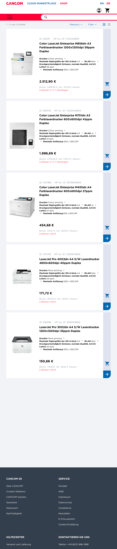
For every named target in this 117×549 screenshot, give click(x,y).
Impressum (64, 497)
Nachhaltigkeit (14, 513)
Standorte (11, 502)
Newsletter (64, 513)
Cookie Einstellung (69, 524)
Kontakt (63, 486)
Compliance (65, 508)
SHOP (63, 3)
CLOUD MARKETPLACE (41, 3)
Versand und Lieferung (18, 544)
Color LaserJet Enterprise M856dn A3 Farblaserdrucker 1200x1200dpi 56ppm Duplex (67, 47)
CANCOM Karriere (16, 497)
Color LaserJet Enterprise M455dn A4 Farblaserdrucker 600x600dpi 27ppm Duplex (65, 191)
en (102, 3)
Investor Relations (15, 491)
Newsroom (12, 508)
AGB (61, 491)
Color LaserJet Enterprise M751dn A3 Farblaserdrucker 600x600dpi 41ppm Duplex (65, 119)
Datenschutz (65, 502)
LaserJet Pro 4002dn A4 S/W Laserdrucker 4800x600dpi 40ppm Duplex (69, 261)
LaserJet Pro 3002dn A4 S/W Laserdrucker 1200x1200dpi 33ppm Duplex (69, 329)
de (108, 3)
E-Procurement (67, 519)
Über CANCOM (14, 486)
